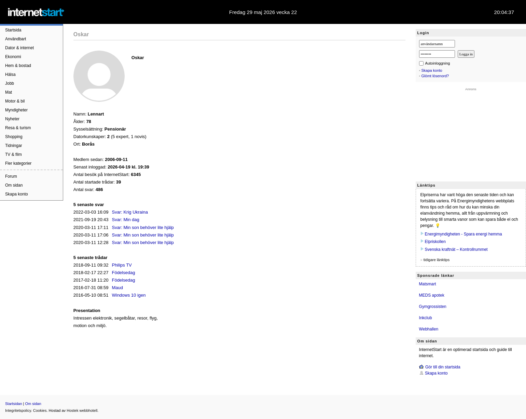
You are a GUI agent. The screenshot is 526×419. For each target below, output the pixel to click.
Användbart (15, 39)
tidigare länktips (436, 260)
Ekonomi (13, 56)
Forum (11, 176)
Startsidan (13, 404)
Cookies (40, 410)
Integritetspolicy (18, 410)
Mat (8, 92)
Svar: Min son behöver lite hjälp (143, 227)
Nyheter (12, 119)
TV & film (13, 154)
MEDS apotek (431, 295)
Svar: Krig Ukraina (130, 212)
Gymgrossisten (432, 306)
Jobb (9, 83)
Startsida (13, 30)
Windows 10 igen (129, 295)
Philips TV (122, 265)
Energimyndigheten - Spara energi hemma (463, 234)
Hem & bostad (18, 65)
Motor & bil (15, 101)
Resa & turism (18, 127)
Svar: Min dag (125, 219)
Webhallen (428, 329)
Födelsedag (123, 272)
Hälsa (10, 74)
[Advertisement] (471, 133)
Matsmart (427, 284)
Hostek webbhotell (82, 410)
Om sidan (14, 185)
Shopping (14, 136)
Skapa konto (16, 194)
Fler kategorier (18, 163)
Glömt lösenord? (435, 76)
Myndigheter (16, 110)
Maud (117, 287)
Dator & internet (19, 47)
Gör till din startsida (442, 367)
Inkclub (425, 317)
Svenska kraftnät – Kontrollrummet (456, 249)
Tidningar (13, 145)
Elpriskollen (435, 241)
